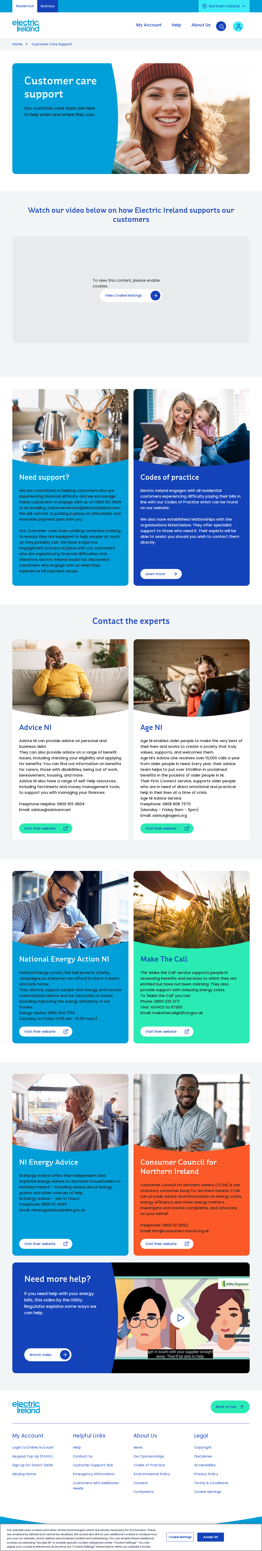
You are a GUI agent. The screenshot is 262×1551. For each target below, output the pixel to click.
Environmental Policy (152, 1474)
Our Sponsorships (149, 1456)
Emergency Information (94, 1474)
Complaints (144, 1491)
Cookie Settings (207, 1491)
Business (48, 6)
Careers (141, 1483)
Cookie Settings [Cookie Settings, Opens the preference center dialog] (180, 1537)
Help (77, 1447)
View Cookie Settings (123, 295)
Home (17, 44)
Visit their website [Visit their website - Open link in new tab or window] (40, 828)
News (138, 1447)
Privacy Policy (206, 1474)
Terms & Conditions (211, 1483)
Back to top (230, 1407)
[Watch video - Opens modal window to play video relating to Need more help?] (180, 1318)
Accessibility (205, 1465)
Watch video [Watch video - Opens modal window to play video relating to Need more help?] (40, 1354)
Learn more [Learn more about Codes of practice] (155, 573)
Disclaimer (203, 1456)
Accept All (210, 1537)
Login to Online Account (33, 1447)
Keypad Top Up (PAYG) (32, 1456)
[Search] (222, 28)
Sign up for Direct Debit (32, 1465)
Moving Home (24, 1474)
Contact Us (83, 1456)
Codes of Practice (149, 1465)
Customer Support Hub (93, 1465)
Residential (25, 6)
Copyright (203, 1447)
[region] (131, 1537)
